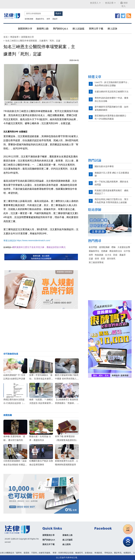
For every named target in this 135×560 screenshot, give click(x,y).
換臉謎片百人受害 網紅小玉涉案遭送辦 (112, 174)
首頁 (5, 37)
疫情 (97, 258)
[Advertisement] (41, 330)
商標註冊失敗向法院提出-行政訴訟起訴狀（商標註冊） (14, 403)
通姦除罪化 (40, 19)
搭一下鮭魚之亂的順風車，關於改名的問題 (111, 183)
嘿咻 (113, 247)
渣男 (48, 19)
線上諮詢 (112, 28)
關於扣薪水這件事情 (104, 166)
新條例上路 (43, 28)
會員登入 (95, 3)
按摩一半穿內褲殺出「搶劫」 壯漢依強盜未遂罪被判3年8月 (41, 378)
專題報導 (14, 37)
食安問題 (93, 247)
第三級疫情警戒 (96, 262)
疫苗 (103, 258)
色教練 (104, 251)
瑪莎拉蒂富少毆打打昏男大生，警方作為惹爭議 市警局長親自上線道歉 (111, 201)
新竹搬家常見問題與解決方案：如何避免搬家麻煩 (111, 108)
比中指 (127, 251)
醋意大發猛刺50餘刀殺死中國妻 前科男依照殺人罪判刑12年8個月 (67, 378)
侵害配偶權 (29, 19)
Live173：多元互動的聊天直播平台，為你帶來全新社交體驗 (112, 84)
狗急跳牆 (99, 255)
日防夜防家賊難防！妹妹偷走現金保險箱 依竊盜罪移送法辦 (15, 464)
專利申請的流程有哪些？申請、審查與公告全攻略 (111, 99)
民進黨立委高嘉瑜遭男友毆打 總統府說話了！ (111, 192)
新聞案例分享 (25, 28)
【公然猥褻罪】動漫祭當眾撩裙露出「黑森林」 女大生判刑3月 (67, 403)
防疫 (115, 255)
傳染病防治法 (115, 251)
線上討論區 (78, 28)
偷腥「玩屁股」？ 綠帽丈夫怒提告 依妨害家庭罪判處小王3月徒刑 (41, 403)
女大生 (108, 255)
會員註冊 (110, 3)
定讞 (91, 258)
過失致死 (111, 258)
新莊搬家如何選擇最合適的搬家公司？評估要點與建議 (110, 117)
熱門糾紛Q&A (60, 28)
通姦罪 (54, 19)
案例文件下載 (96, 28)
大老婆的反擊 (123, 247)
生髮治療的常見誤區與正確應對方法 (111, 91)
